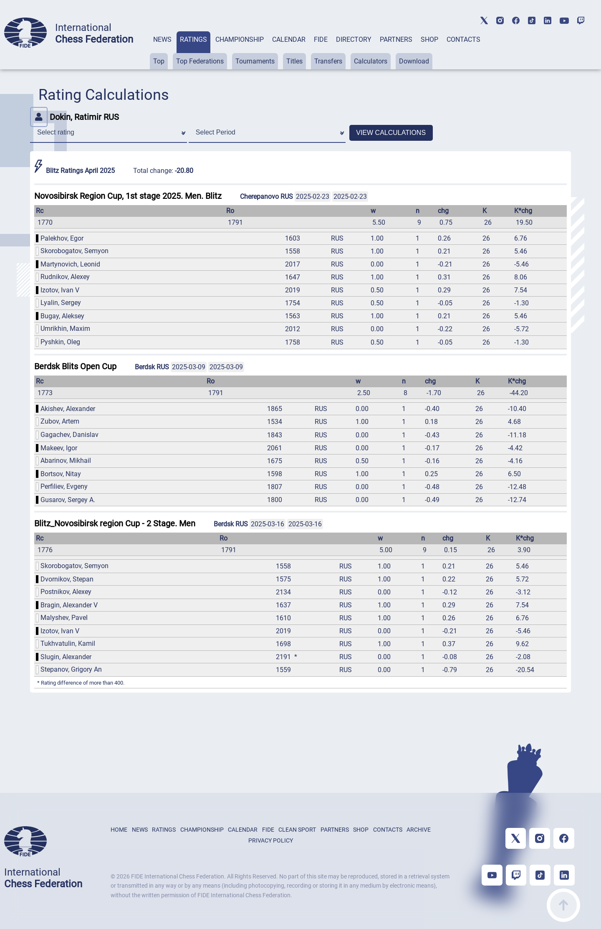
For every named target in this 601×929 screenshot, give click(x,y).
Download (414, 61)
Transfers (328, 61)
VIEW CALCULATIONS (391, 132)
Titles (294, 61)
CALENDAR (289, 39)
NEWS (162, 39)
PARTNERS (396, 39)
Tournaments (255, 61)
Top (158, 61)
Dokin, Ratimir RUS (74, 117)
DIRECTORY (353, 39)
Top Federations (200, 61)
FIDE (321, 39)
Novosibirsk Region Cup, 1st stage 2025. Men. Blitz (128, 196)
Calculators (370, 61)
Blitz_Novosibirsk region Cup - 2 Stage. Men (114, 523)
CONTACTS (463, 39)
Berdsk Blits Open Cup (75, 366)
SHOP (429, 39)
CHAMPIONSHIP (239, 39)
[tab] (162, 50)
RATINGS (193, 39)
